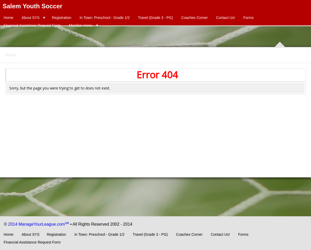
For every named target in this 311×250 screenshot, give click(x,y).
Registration (61, 18)
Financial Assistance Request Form (32, 25)
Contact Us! (225, 18)
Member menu (80, 25)
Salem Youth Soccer (32, 6)
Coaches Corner (194, 18)
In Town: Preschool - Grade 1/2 (105, 18)
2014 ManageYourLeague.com (38, 224)
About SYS (30, 18)
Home (8, 18)
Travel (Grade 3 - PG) (155, 18)
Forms (248, 18)
